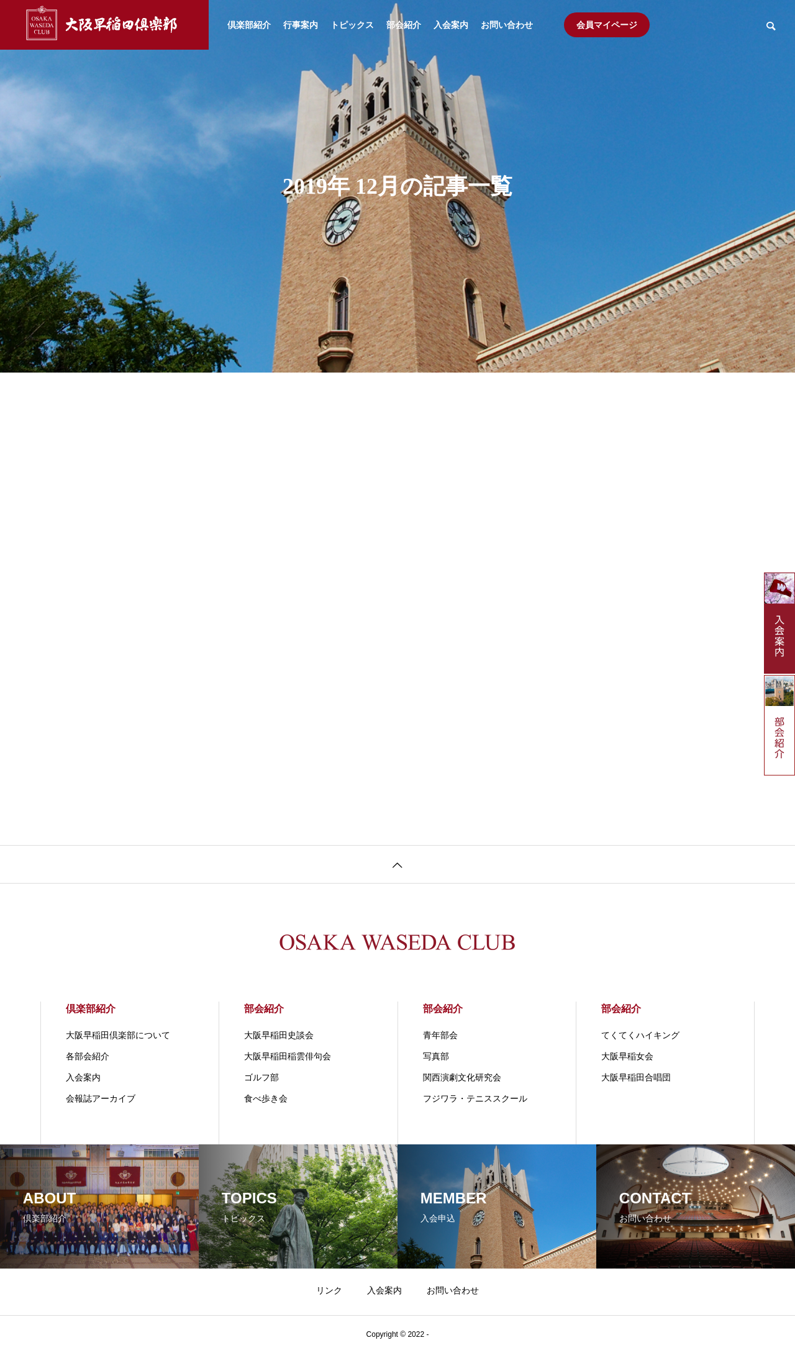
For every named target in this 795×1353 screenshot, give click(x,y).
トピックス (352, 25)
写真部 (436, 1056)
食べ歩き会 (266, 1098)
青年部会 (440, 1035)
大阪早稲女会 (627, 1056)
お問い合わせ (507, 25)
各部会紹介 (87, 1056)
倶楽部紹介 (249, 25)
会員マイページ (606, 25)
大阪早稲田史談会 (279, 1035)
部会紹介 (403, 25)
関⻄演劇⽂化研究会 (462, 1077)
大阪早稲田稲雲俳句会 (287, 1056)
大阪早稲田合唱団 (636, 1077)
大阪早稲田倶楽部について (118, 1035)
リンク (329, 1290)
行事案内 (300, 25)
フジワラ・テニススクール (475, 1098)
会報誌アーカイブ (100, 1098)
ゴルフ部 (261, 1077)
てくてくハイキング (640, 1035)
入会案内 (451, 25)
